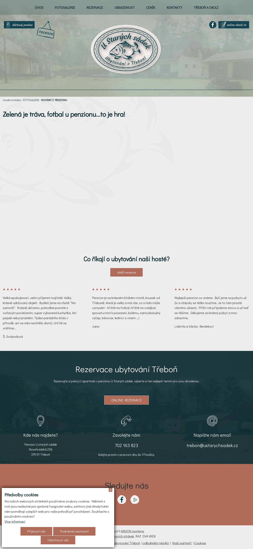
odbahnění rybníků (156, 543)
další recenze (126, 272)
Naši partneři (182, 543)
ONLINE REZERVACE (126, 400)
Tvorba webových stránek (116, 536)
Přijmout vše (36, 531)
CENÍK (150, 7)
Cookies (200, 543)
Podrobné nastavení (74, 531)
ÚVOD (39, 7)
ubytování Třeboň (127, 543)
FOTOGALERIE (65, 7)
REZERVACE (94, 7)
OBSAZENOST (125, 7)
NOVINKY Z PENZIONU (54, 100)
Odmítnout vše (58, 540)
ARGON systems (132, 531)
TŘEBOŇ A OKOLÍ (206, 7)
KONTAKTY (174, 7)
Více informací (15, 521)
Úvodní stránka (12, 100)
